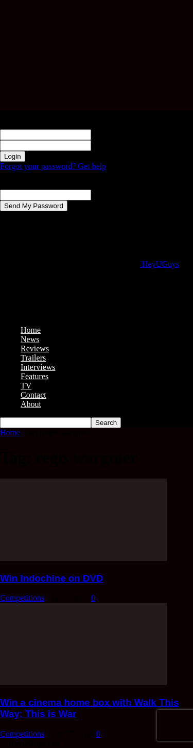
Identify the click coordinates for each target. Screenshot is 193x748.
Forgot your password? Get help (53, 166)
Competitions (22, 597)
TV (26, 385)
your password (115, 145)
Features (34, 376)
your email (109, 194)
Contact (33, 394)
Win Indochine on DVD (51, 578)
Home (31, 330)
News (30, 339)
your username (115, 134)
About (31, 404)
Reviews (35, 348)
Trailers (33, 357)
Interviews (38, 367)
